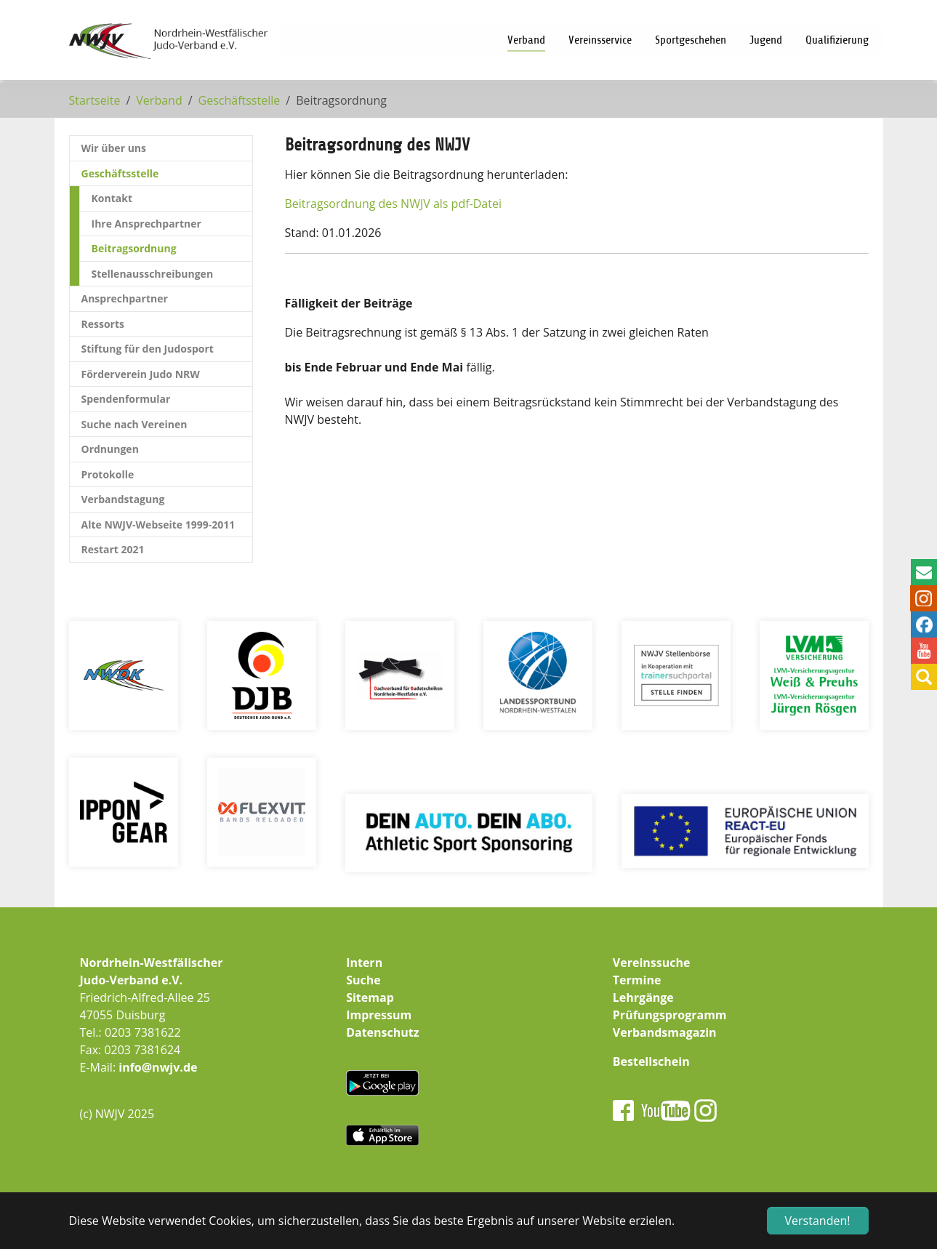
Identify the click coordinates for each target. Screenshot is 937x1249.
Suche (363, 980)
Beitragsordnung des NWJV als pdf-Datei (393, 204)
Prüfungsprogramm (670, 1015)
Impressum (378, 1015)
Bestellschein (651, 1061)
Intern (364, 963)
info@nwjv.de (157, 1067)
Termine (637, 980)
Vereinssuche (652, 963)
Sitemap (370, 997)
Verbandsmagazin (665, 1032)
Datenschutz (382, 1032)
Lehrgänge (643, 997)
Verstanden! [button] (817, 1221)
